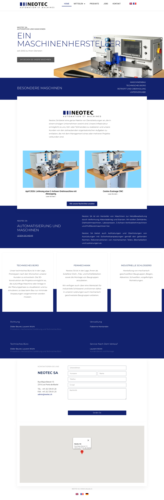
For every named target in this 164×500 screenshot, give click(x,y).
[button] (82, 452)
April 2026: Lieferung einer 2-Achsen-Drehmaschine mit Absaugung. (51, 192)
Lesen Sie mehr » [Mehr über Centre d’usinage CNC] (113, 194)
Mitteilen (79, 4)
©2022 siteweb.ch (86, 489)
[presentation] (85, 405)
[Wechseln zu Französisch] (135, 3)
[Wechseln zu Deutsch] (87, 494)
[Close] (88, 440)
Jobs (106, 4)
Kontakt (117, 4)
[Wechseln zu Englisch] (131, 3)
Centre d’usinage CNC (113, 191)
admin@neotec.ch (45, 394)
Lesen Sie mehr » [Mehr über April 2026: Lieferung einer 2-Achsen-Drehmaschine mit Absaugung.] (51, 196)
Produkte (94, 4)
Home (66, 4)
